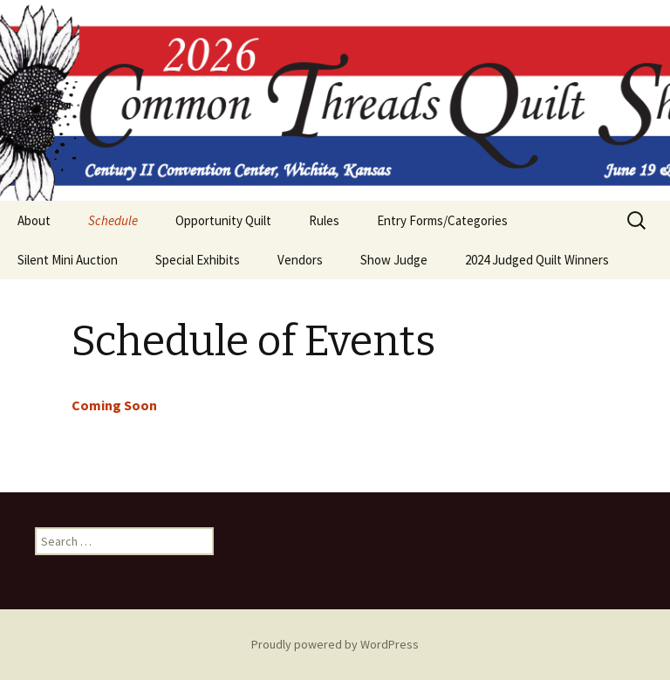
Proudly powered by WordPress (335, 644)
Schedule (113, 220)
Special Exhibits (197, 259)
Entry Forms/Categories (442, 220)
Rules (324, 220)
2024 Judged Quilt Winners (537, 259)
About (34, 220)
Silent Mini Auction (67, 259)
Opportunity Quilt (223, 220)
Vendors (300, 259)
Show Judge (393, 259)
